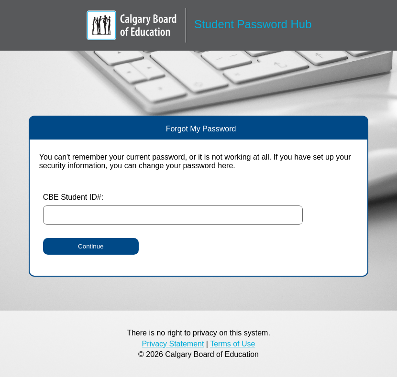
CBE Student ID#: (73, 197)
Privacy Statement (173, 344)
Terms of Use (232, 344)
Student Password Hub (252, 24)
